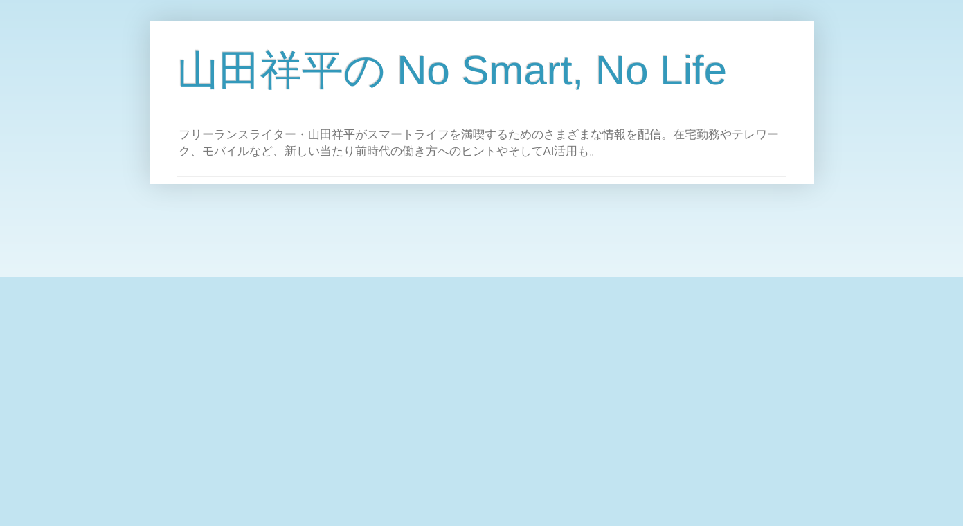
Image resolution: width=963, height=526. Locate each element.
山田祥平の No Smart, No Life (452, 70)
